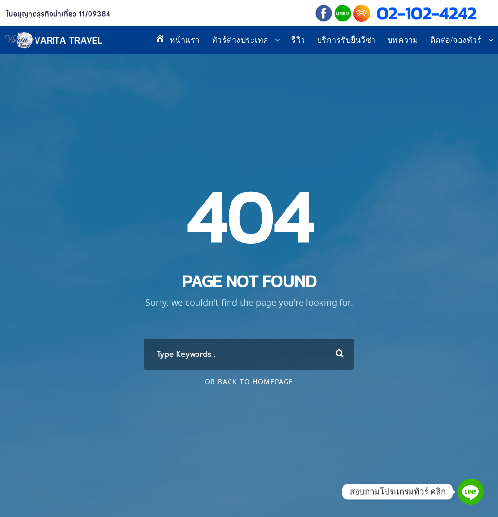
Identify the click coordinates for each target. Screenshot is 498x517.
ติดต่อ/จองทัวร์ (456, 40)
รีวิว (298, 40)
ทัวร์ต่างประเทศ (240, 40)
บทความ (403, 40)
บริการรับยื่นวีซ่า (346, 40)
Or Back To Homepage (249, 382)
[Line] (471, 492)
